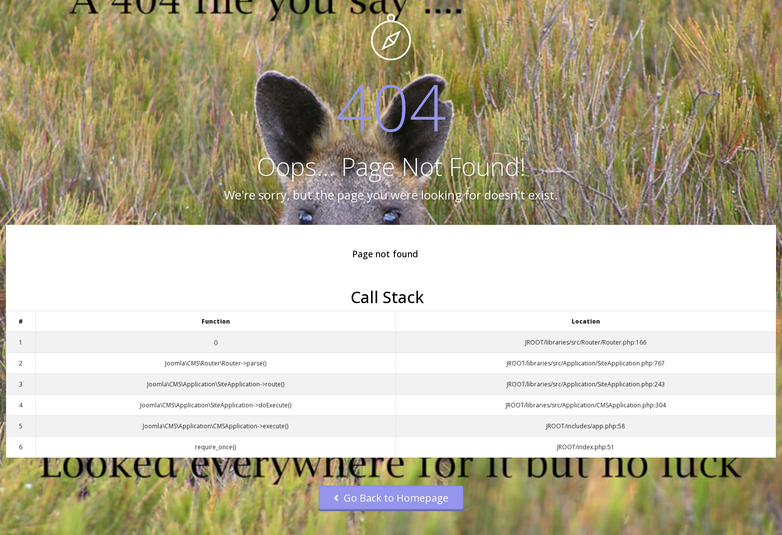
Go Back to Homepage (391, 498)
